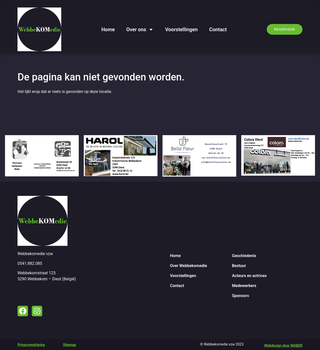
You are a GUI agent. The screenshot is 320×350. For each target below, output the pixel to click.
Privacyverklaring (31, 345)
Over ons (140, 29)
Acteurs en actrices (249, 275)
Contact (218, 29)
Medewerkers (244, 285)
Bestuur (239, 265)
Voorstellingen (181, 29)
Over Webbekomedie (188, 265)
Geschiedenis (244, 255)
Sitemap (69, 345)
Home (108, 29)
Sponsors (240, 295)
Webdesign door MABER (283, 346)
